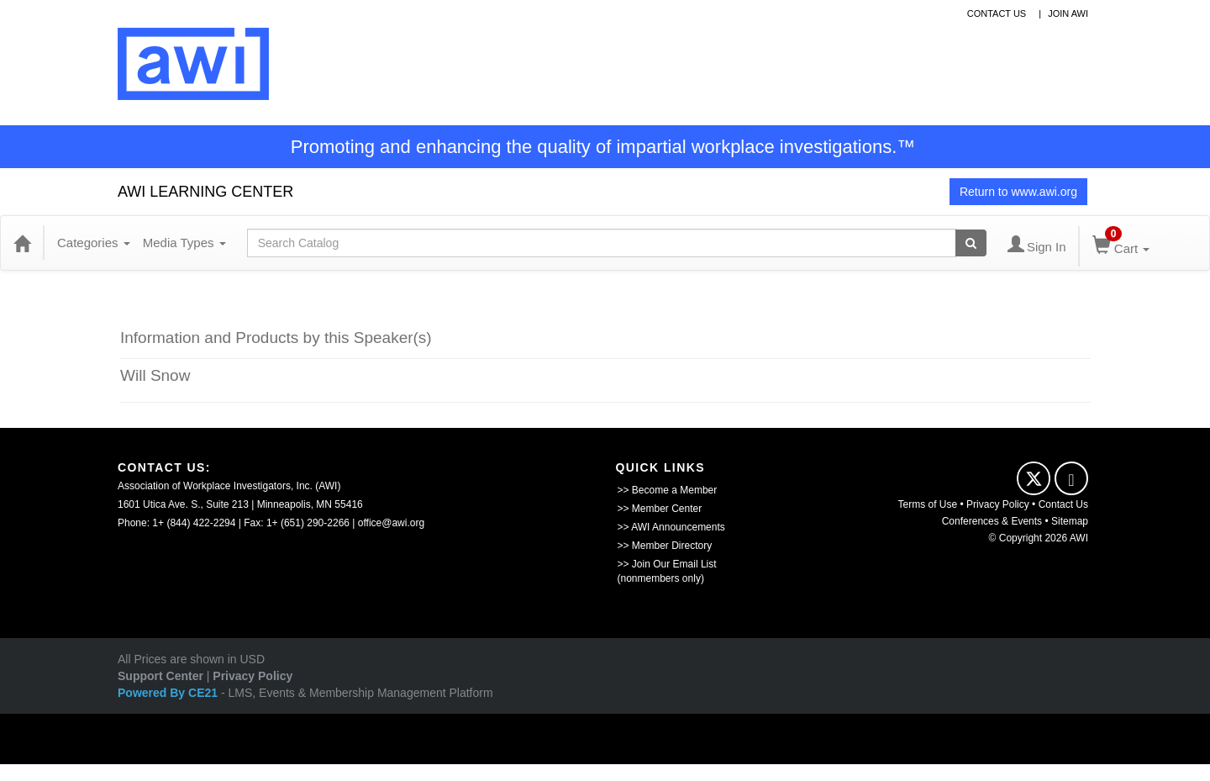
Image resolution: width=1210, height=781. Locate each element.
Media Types (184, 242)
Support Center (160, 676)
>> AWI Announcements (671, 527)
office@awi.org (391, 523)
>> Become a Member (668, 490)
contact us (997, 13)
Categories (93, 242)
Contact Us (1063, 504)
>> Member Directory (665, 545)
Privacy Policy (997, 504)
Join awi (1068, 13)
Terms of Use (928, 504)
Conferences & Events (992, 521)
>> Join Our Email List (667, 564)
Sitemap (1069, 521)
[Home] (22, 243)
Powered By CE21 (169, 692)
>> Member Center (660, 509)
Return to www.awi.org (1018, 191)
